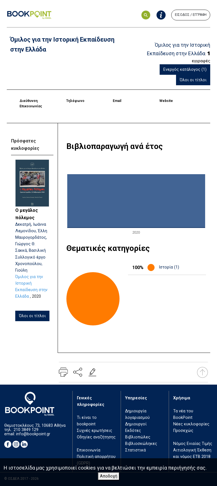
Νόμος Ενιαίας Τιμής (192, 443)
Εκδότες (133, 430)
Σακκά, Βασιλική (30, 250)
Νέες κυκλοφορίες (191, 424)
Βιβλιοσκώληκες (141, 443)
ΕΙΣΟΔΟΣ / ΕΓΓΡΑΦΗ (191, 15)
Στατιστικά (135, 450)
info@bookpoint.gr (33, 434)
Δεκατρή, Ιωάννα (30, 224)
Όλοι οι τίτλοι (193, 80)
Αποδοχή (108, 476)
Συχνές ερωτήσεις (94, 430)
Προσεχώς (183, 430)
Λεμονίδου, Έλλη (31, 231)
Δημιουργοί (136, 424)
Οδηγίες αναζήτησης (96, 437)
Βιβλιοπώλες (137, 437)
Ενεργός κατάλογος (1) (185, 69)
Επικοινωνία (88, 450)
